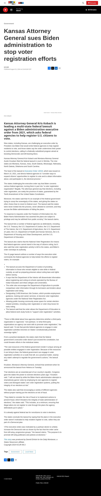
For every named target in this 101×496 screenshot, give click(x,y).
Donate (93, 3)
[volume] (11, 10)
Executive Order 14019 (34, 171)
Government (9, 24)
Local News (29, 452)
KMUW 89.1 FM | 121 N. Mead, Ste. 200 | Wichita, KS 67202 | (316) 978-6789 (44, 477)
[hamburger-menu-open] (5, 3)
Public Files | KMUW (42, 483)
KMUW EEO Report (63, 476)
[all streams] (91, 10)
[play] (5, 10)
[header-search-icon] (83, 3)
